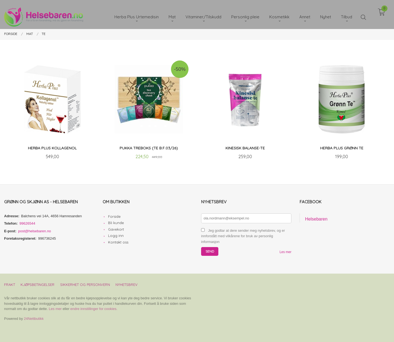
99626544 (27, 223)
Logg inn (116, 235)
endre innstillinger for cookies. (93, 309)
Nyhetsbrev (126, 284)
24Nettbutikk (34, 319)
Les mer (285, 252)
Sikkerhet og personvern (85, 284)
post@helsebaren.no (34, 231)
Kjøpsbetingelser (37, 284)
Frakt (9, 284)
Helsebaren (316, 219)
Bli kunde (116, 223)
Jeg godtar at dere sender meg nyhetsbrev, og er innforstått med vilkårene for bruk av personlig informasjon (243, 236)
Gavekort (116, 229)
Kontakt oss (118, 242)
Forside (114, 216)
